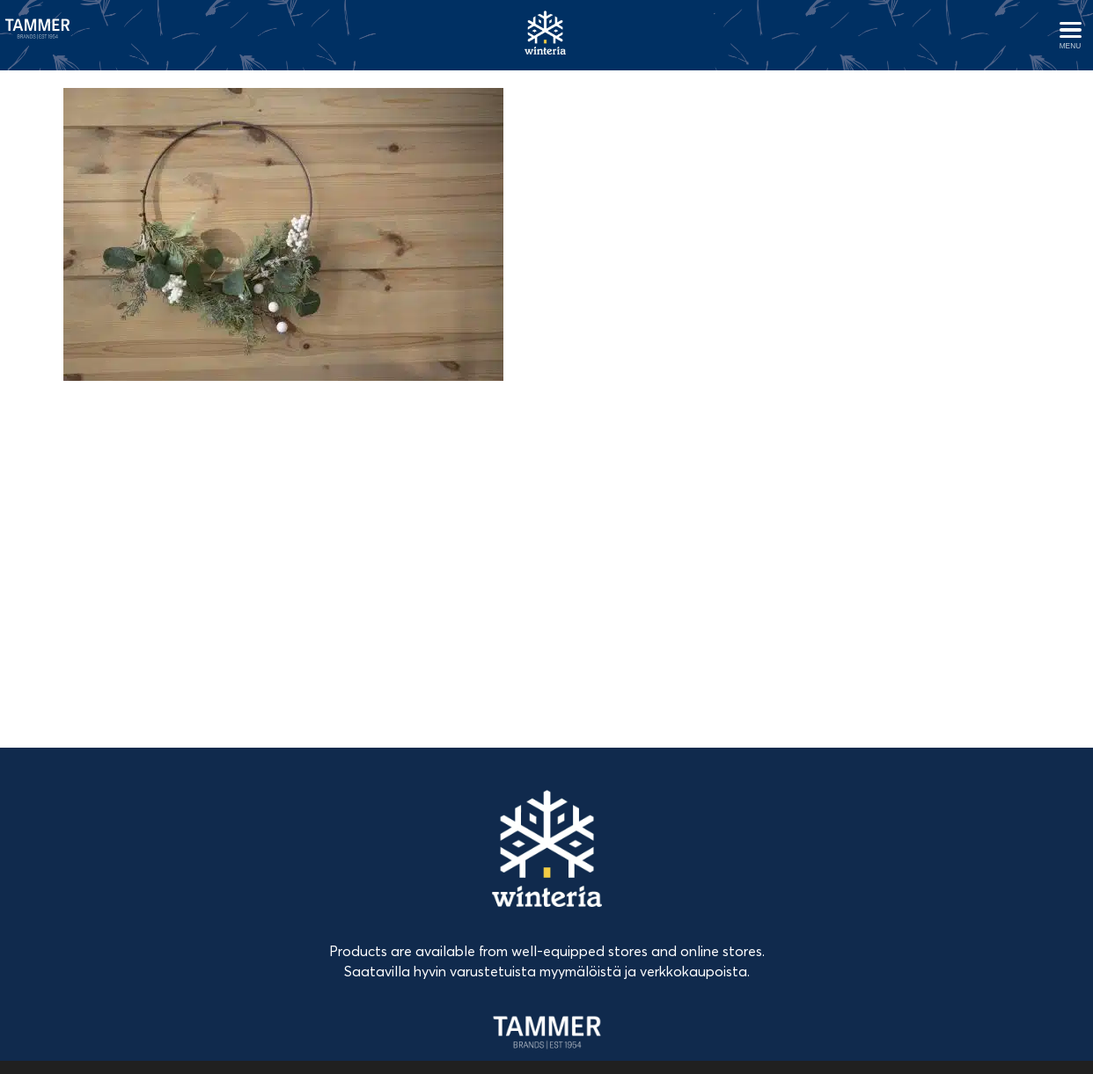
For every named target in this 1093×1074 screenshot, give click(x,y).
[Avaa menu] (1070, 35)
